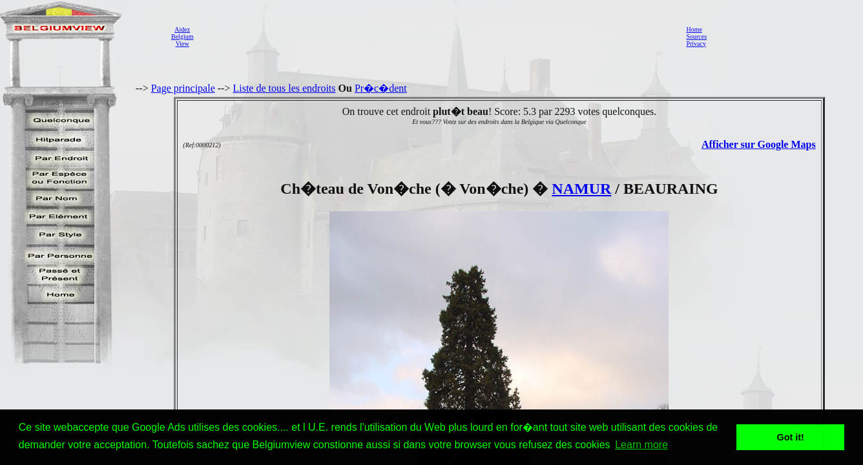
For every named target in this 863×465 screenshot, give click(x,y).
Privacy (696, 43)
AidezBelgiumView (182, 36)
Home (694, 29)
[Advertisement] (436, 36)
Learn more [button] (641, 444)
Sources (696, 36)
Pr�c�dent (381, 88)
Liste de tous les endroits (284, 88)
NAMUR (581, 188)
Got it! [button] (790, 437)
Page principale (183, 88)
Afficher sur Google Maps (759, 144)
